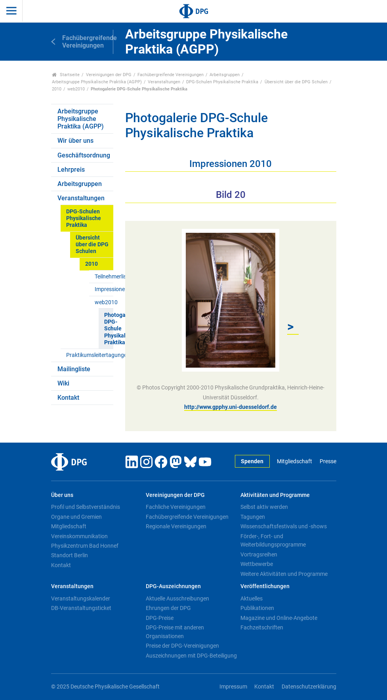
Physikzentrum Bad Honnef (84, 546)
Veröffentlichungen (265, 586)
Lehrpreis (71, 169)
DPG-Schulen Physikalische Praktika (222, 81)
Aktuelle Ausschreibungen (177, 598)
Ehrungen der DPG (168, 608)
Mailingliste (73, 369)
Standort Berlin (69, 555)
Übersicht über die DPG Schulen (296, 81)
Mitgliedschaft (294, 461)
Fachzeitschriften (261, 627)
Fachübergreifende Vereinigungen (170, 74)
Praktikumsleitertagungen (89, 355)
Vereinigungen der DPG (109, 74)
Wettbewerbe (256, 564)
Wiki (63, 383)
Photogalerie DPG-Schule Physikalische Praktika (108, 329)
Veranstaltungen (164, 81)
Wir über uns (75, 140)
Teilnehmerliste (104, 276)
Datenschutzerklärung (309, 686)
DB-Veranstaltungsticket (81, 608)
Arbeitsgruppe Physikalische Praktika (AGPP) (97, 81)
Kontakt (68, 397)
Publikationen (257, 608)
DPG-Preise (159, 618)
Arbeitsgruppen (225, 74)
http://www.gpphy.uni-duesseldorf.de (230, 407)
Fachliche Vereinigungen (176, 507)
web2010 (76, 89)
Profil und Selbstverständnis (85, 507)
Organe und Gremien (76, 517)
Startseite (66, 74)
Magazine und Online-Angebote (278, 618)
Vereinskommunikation (79, 536)
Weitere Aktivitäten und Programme (284, 574)
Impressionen (104, 289)
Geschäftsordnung (83, 155)
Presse (328, 461)
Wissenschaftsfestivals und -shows (283, 526)
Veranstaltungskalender (80, 598)
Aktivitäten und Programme (275, 495)
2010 (56, 89)
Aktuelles (251, 598)
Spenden (252, 461)
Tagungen (252, 517)
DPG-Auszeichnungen (173, 586)
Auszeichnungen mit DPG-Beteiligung (191, 655)
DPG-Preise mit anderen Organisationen (175, 631)
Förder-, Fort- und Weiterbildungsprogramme (273, 540)
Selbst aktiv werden (264, 507)
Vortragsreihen (258, 554)
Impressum (233, 686)
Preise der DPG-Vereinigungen (182, 645)
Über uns (62, 495)
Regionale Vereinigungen (176, 526)
